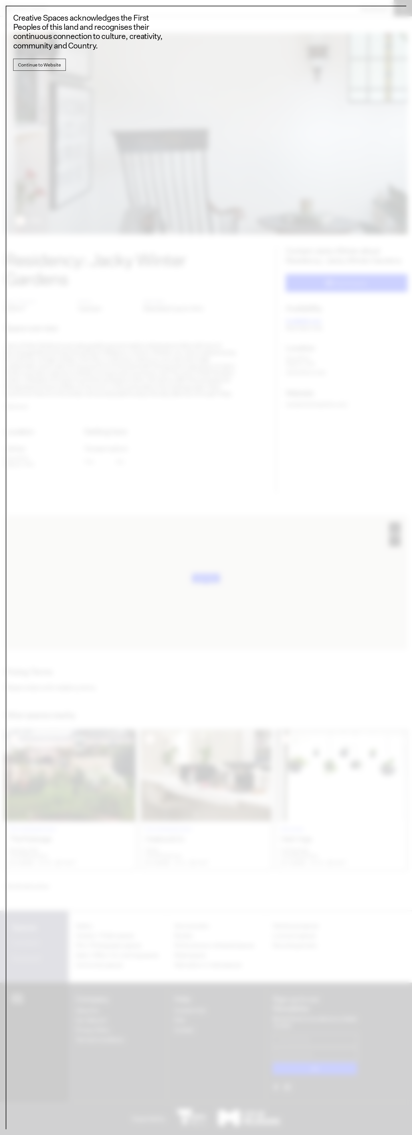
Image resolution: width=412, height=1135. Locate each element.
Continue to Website (39, 65)
